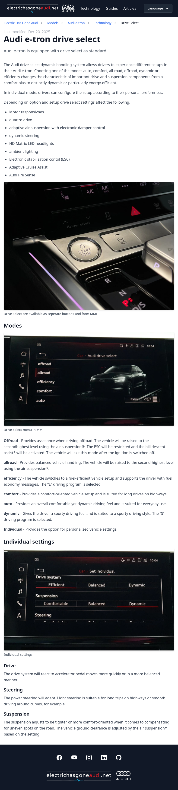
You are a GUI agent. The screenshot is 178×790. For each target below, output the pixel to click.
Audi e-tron (76, 23)
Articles (129, 8)
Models (68, 8)
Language (158, 8)
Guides (112, 8)
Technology (90, 8)
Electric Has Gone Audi (21, 23)
